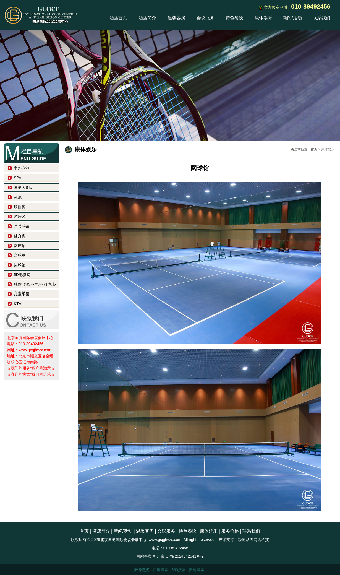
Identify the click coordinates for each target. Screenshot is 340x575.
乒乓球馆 (21, 226)
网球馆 (19, 245)
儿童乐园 (21, 294)
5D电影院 (22, 274)
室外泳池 (21, 168)
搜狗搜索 (196, 570)
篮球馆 (19, 265)
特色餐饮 (234, 17)
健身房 (19, 236)
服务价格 (230, 531)
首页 (314, 149)
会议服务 (205, 17)
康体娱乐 (263, 17)
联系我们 (321, 17)
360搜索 (178, 570)
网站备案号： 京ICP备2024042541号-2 (170, 556)
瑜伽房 (19, 207)
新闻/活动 (292, 17)
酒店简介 (147, 17)
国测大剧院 (23, 187)
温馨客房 (176, 17)
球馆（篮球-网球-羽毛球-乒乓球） (35, 285)
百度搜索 (160, 570)
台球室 (19, 255)
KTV (17, 303)
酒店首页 (118, 17)
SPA (17, 178)
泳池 (18, 197)
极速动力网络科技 (253, 539)
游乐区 (19, 216)
